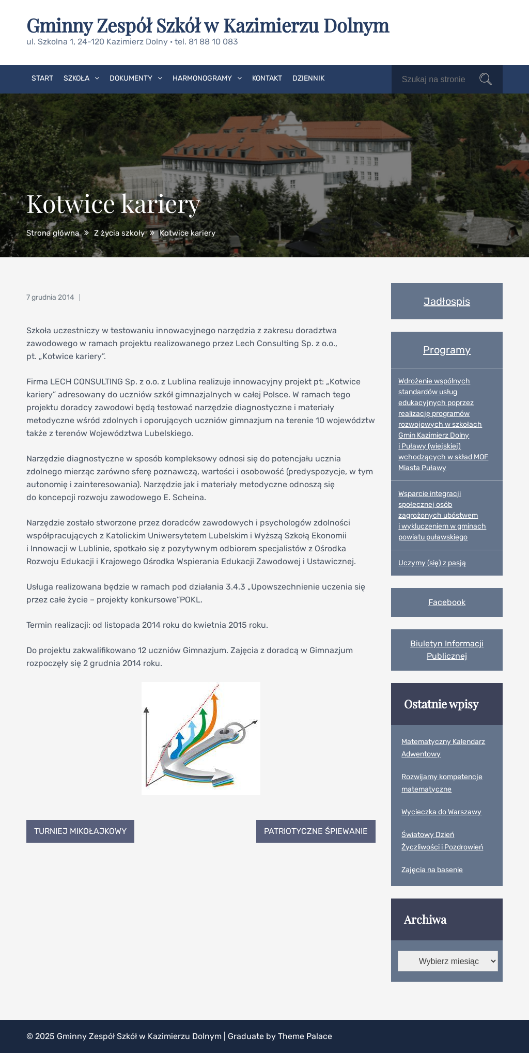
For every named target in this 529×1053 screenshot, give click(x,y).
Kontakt (267, 78)
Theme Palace (305, 1036)
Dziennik (308, 78)
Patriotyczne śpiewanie (316, 831)
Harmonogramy (202, 78)
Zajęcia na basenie (432, 869)
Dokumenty (131, 78)
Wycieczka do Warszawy (441, 812)
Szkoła (76, 78)
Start (42, 78)
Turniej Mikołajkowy (80, 831)
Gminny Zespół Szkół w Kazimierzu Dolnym (207, 24)
